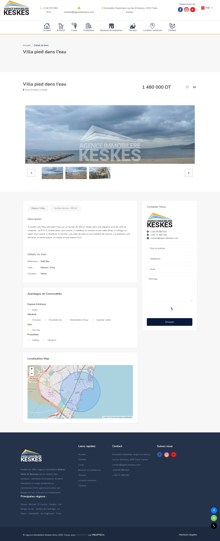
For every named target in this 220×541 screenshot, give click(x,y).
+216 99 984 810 (49, 10)
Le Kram (43, 89)
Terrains (82, 474)
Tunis (27, 89)
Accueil (27, 45)
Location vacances (87, 480)
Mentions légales (188, 534)
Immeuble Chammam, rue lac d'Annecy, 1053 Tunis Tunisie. (130, 10)
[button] (207, 8)
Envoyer (169, 321)
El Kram (34, 89)
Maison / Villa (38, 207)
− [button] (32, 373)
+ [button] (32, 369)
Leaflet (105, 417)
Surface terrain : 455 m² (65, 207)
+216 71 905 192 (120, 474)
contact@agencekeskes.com (79, 10)
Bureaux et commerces (89, 469)
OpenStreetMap (117, 417)
